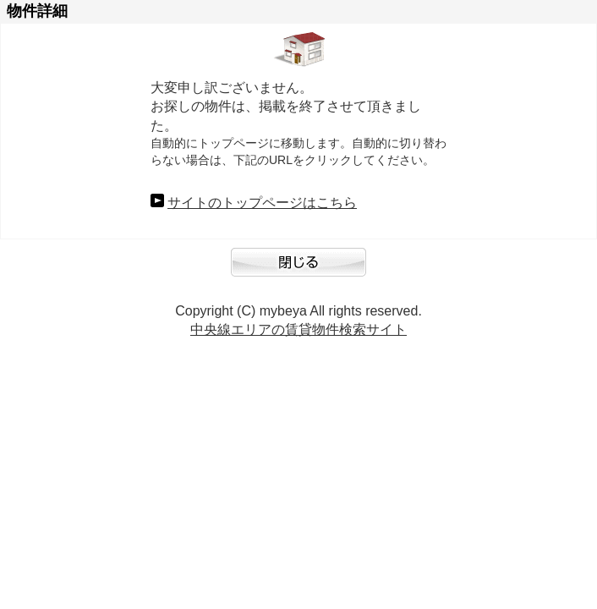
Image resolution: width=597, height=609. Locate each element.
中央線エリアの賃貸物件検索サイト (298, 329)
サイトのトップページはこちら (262, 202)
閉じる (298, 271)
